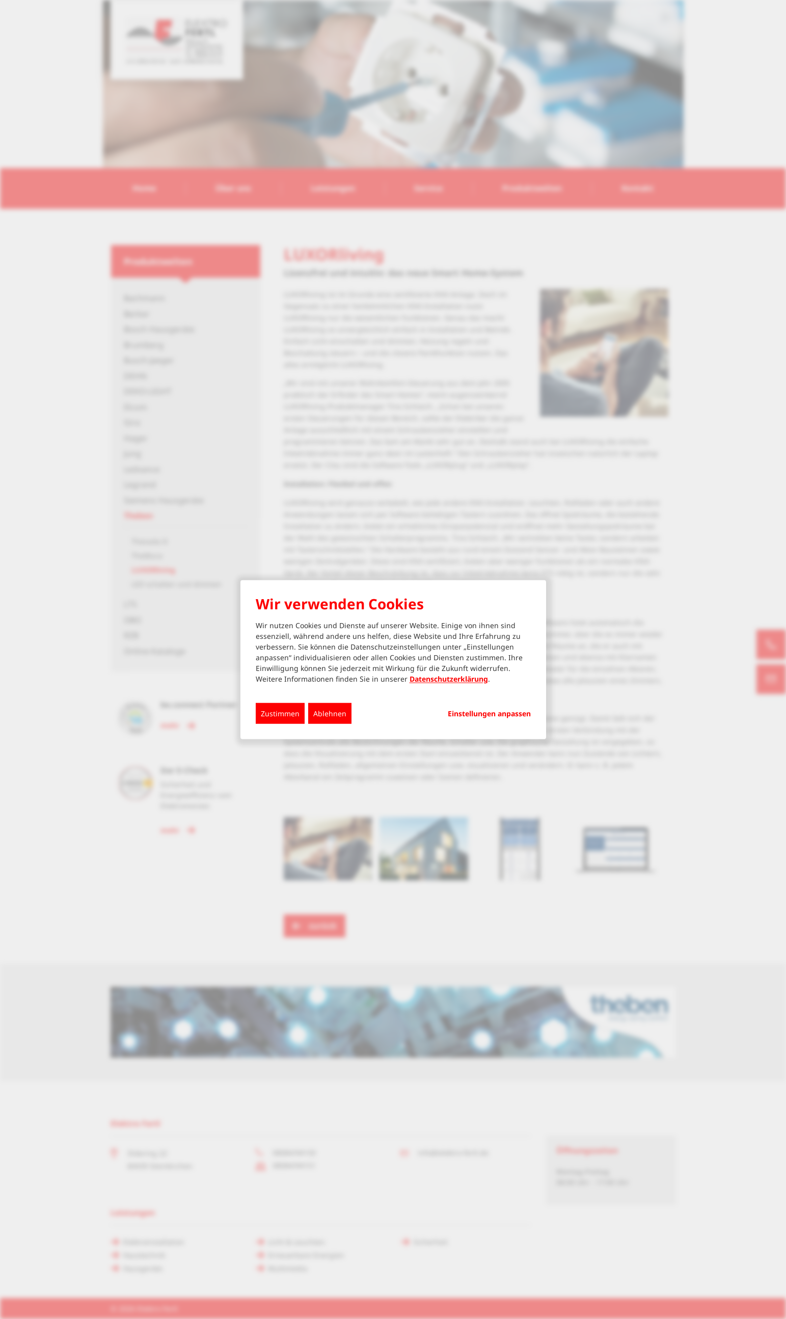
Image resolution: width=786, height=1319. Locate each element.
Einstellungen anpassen (489, 714)
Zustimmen (280, 713)
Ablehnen (329, 713)
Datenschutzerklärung (449, 679)
